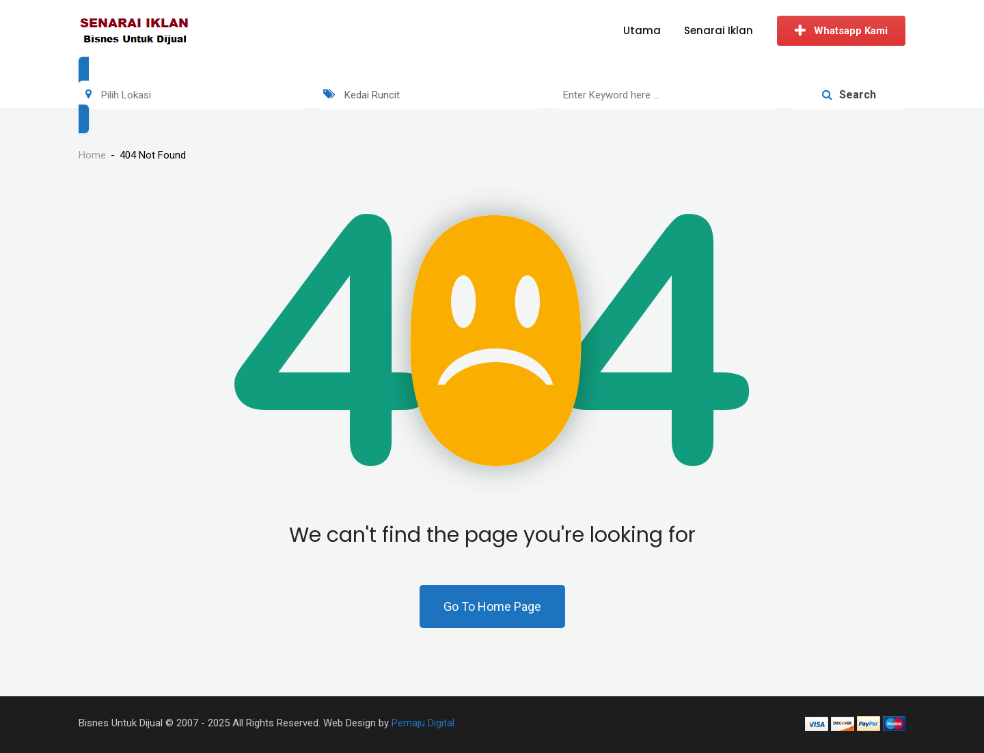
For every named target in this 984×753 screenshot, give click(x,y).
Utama (642, 30)
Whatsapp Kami (841, 31)
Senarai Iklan (718, 30)
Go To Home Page (492, 606)
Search (849, 94)
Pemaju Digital (423, 723)
